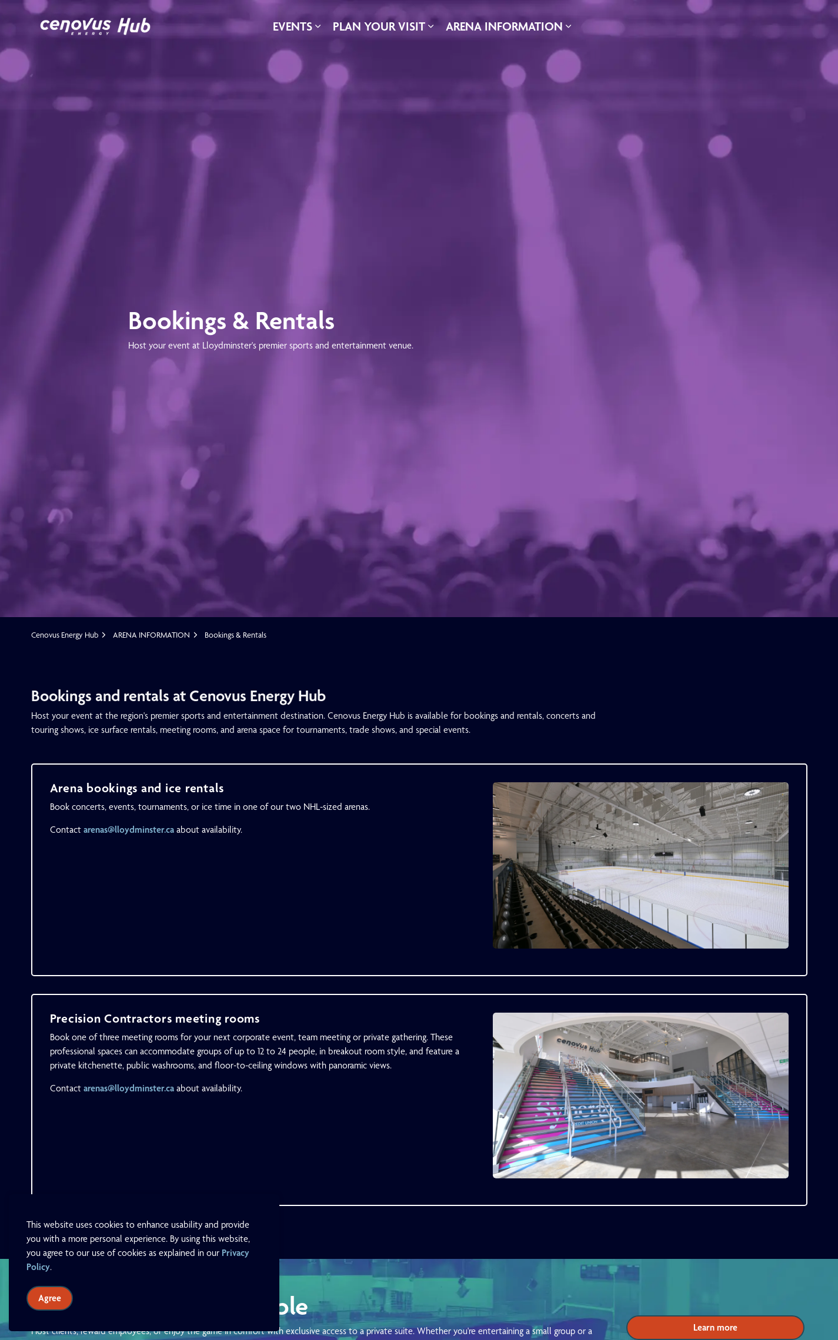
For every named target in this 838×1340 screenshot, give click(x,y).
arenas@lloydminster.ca (129, 829)
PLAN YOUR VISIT (379, 26)
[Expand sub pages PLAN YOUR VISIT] (431, 26)
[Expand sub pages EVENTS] (318, 26)
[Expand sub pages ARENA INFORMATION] (569, 26)
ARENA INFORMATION (504, 26)
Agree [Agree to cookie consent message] (50, 1298)
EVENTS (292, 26)
